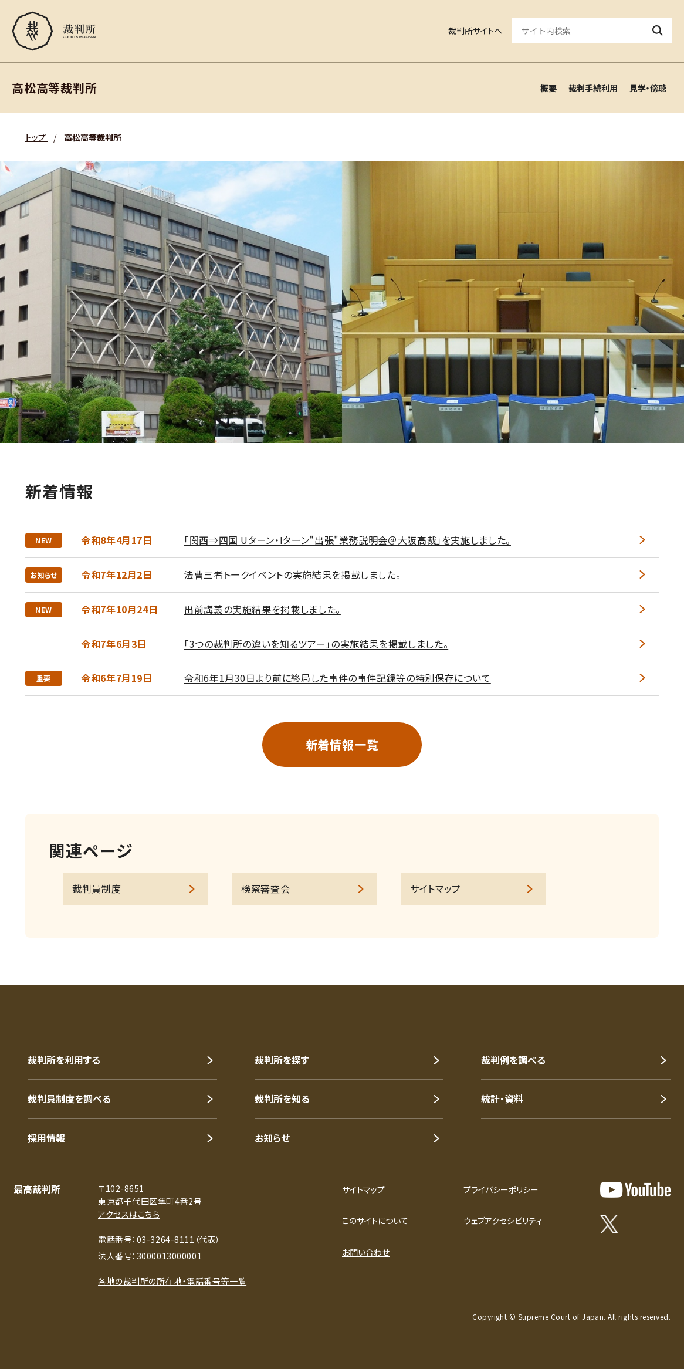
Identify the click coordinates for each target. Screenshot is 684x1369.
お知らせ (272, 1138)
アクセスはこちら (129, 1214)
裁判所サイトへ (475, 30)
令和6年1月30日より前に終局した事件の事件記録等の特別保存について (337, 678)
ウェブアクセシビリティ (502, 1220)
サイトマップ (435, 888)
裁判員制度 (96, 888)
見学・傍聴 (647, 88)
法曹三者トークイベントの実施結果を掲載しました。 (292, 574)
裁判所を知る (282, 1098)
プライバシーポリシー (501, 1189)
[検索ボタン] (658, 30)
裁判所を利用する (64, 1060)
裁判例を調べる (513, 1060)
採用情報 (46, 1138)
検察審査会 (265, 888)
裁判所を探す (282, 1060)
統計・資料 (502, 1098)
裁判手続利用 (593, 88)
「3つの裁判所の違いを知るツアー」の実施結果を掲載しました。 (316, 644)
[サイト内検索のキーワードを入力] (578, 30)
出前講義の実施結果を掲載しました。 (262, 609)
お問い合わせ (366, 1252)
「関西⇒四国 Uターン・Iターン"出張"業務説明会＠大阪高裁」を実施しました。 (347, 540)
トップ (36, 137)
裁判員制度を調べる (69, 1098)
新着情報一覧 (342, 744)
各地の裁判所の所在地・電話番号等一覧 (172, 1281)
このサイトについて (375, 1220)
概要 (548, 88)
